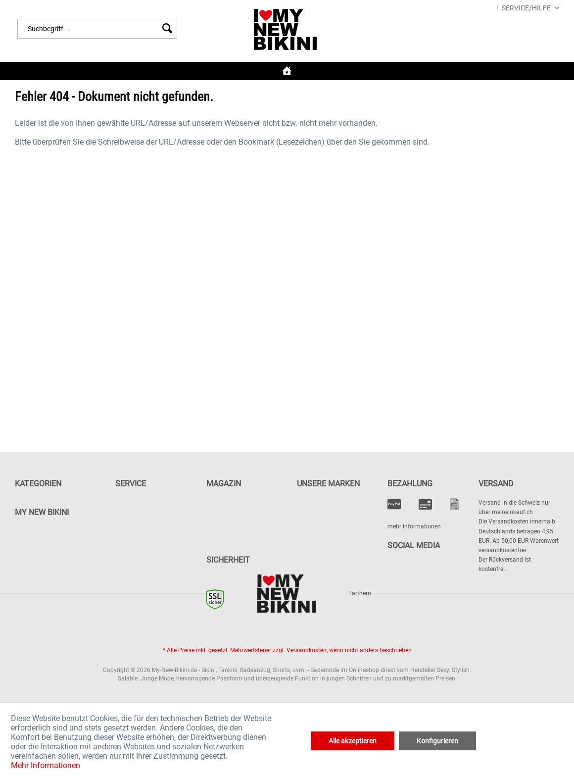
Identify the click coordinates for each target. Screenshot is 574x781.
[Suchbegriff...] (97, 29)
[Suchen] (167, 29)
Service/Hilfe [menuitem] (524, 8)
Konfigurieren (437, 741)
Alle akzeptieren (353, 741)
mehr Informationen (414, 526)
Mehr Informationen (45, 765)
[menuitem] (97, 29)
